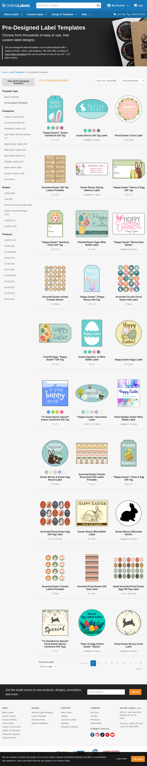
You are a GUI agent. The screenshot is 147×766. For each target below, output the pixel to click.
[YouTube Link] (112, 734)
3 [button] (105, 663)
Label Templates (16, 72)
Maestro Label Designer (42, 712)
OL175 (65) (9, 269)
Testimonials (95, 723)
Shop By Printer (9, 738)
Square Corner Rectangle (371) (15, 213)
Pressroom (95, 720)
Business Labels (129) (14, 173)
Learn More (122, 759)
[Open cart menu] (138, 5)
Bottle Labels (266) (12, 167)
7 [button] (130, 663)
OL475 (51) (9, 293)
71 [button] (141, 663)
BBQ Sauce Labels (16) (15, 150)
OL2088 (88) (10, 252)
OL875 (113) (10, 240)
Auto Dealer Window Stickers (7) (17, 136)
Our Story (94, 712)
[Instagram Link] (97, 734)
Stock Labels (8, 723)
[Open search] (98, 5)
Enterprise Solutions (11, 734)
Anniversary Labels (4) (14, 123)
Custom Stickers (9, 720)
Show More (9, 179)
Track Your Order (68, 720)
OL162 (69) (9, 264)
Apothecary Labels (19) (14, 128)
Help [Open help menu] (86, 14)
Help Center (66, 712)
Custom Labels (9, 716)
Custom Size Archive (11, 727)
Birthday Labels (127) (14, 161)
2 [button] (99, 663)
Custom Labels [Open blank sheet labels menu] (37, 14)
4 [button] (111, 663)
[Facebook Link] (92, 734)
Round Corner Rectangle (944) (18, 205)
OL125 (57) (9, 281)
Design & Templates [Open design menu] (64, 14)
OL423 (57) (9, 287)
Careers (93, 716)
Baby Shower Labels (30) (15, 144)
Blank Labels (8, 712)
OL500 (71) (9, 258)
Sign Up (135, 692)
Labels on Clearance (11, 730)
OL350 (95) (9, 246)
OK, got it (138, 759)
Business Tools (38, 720)
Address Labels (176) (14, 117)
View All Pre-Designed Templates (18, 82)
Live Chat (120, 14)
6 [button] (124, 663)
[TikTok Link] (102, 734)
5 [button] (118, 663)
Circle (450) (9, 193)
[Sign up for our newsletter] (106, 692)
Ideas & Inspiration (40, 723)
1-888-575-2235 (136, 14)
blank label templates (15, 54)
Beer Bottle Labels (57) (14, 156)
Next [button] (138, 669)
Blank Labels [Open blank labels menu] (13, 14)
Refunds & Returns (69, 727)
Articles (64, 716)
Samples (65, 723)
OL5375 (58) (10, 275)
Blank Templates (11, 97)
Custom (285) (10, 226)
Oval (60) (8, 199)
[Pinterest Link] (107, 734)
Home (4, 72)
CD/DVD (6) (9, 220)
